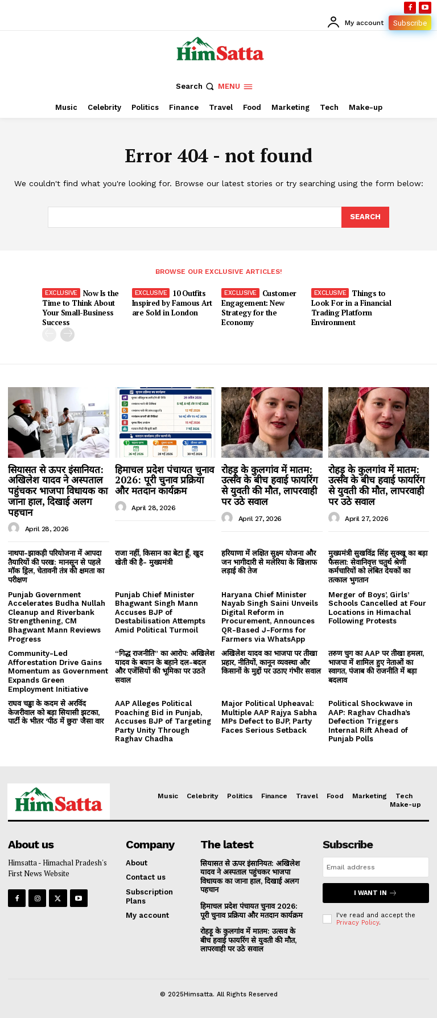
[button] (196, 86)
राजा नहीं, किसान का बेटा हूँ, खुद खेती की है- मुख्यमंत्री (159, 558)
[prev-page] (49, 334)
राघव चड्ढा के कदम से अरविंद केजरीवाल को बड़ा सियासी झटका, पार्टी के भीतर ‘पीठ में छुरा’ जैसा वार (56, 712)
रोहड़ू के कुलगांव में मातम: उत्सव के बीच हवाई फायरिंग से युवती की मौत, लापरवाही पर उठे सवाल (269, 485)
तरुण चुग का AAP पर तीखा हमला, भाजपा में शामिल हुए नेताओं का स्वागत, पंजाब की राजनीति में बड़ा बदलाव (376, 666)
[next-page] (67, 334)
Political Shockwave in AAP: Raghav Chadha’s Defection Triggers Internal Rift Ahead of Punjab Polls (370, 721)
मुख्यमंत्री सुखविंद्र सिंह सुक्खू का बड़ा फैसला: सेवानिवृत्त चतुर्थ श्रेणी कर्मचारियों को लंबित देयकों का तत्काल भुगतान (377, 566)
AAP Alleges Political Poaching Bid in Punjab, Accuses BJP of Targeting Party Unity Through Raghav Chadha (163, 721)
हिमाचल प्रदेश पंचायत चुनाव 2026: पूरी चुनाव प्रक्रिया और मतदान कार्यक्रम (164, 480)
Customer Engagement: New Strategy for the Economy (258, 307)
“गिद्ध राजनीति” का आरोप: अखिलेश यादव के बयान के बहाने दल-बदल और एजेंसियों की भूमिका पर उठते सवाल (165, 666)
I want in (375, 893)
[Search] (365, 217)
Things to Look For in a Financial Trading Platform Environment (351, 307)
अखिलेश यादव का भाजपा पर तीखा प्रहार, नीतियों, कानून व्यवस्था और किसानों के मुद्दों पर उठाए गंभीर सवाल (271, 662)
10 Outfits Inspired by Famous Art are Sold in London (172, 303)
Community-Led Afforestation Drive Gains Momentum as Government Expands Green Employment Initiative (58, 671)
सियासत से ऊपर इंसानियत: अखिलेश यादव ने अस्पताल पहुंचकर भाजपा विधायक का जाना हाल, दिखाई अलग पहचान (58, 491)
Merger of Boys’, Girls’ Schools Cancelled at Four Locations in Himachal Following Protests (377, 608)
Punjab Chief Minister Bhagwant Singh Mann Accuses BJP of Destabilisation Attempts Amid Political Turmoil (160, 612)
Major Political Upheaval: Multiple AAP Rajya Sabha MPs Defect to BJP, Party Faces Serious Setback (269, 716)
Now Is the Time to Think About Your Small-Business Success (80, 307)
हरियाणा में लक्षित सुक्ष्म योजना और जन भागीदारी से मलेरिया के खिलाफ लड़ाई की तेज (269, 562)
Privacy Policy (357, 922)
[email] (376, 867)
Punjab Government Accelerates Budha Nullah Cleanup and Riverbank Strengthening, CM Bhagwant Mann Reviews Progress (56, 616)
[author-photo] (15, 528)
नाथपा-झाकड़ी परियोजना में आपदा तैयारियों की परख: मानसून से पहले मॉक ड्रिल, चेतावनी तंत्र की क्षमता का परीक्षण (56, 566)
